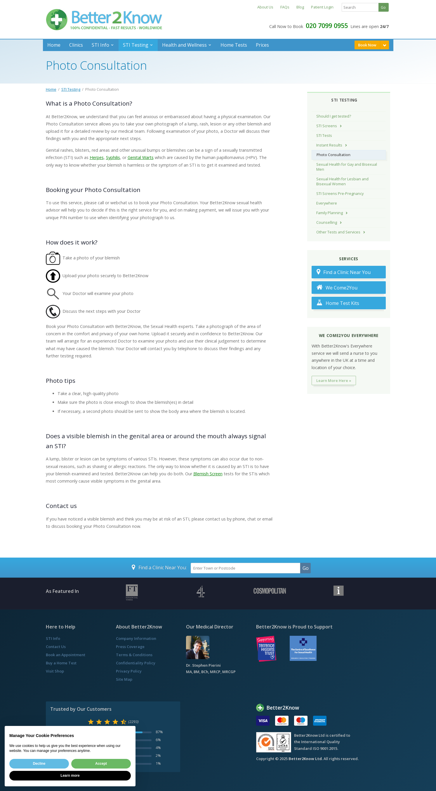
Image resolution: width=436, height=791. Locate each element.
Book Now (367, 45)
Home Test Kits (338, 303)
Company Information (136, 638)
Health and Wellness (184, 45)
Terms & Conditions (134, 654)
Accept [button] (101, 764)
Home (53, 45)
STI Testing (135, 45)
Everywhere (326, 203)
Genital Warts (141, 157)
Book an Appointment (65, 654)
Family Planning (329, 212)
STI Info (100, 45)
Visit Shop (55, 671)
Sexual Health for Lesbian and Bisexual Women (342, 181)
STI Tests (324, 135)
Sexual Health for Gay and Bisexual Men (346, 167)
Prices (262, 45)
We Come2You (337, 287)
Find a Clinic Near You (344, 272)
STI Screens (326, 125)
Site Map (124, 679)
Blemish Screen (208, 473)
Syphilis (113, 157)
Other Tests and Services (338, 232)
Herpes (97, 157)
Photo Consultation (333, 154)
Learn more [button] (69, 775)
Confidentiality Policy (135, 663)
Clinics (76, 45)
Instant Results (329, 145)
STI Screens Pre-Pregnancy (340, 193)
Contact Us (56, 646)
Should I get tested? (333, 116)
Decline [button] (39, 764)
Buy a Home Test (61, 663)
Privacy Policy (129, 671)
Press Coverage (130, 646)
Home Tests (233, 45)
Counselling (326, 222)
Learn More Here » (333, 380)
